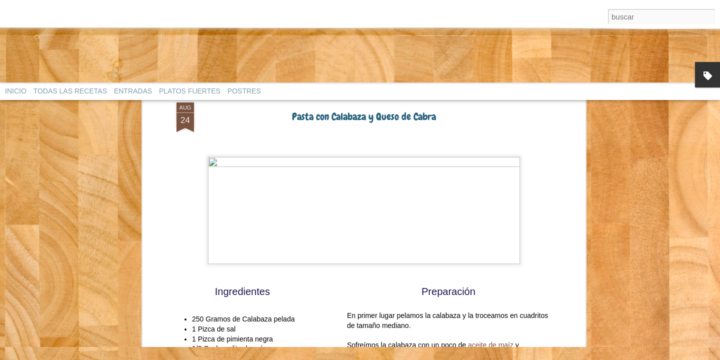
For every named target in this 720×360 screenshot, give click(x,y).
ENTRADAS (133, 91)
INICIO (15, 91)
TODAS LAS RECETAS (70, 91)
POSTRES (244, 91)
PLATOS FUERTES (189, 91)
